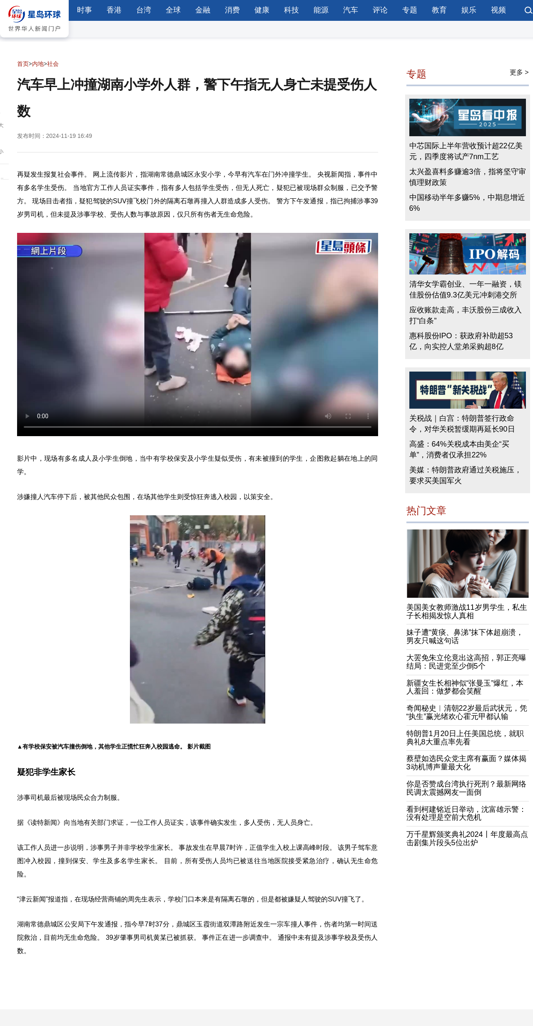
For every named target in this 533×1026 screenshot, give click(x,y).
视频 (498, 10)
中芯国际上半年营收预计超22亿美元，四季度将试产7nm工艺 (466, 151)
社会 (53, 63)
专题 (409, 10)
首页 (23, 63)
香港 (114, 10)
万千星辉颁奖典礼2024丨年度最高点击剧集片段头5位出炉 (467, 838)
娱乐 (468, 10)
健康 (261, 10)
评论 (380, 10)
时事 (84, 10)
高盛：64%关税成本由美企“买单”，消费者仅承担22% (459, 449)
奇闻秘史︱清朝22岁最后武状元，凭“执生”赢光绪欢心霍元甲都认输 (466, 712)
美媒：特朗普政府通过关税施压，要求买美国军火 (465, 475)
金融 (202, 10)
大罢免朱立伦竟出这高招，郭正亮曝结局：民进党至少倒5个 (466, 662)
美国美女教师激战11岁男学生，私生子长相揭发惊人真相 (466, 611)
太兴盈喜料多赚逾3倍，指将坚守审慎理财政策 (467, 177)
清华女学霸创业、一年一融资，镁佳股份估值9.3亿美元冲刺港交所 (465, 289)
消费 (232, 10)
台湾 (143, 10)
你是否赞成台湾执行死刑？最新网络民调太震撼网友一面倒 (466, 788)
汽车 (350, 10)
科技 (291, 10)
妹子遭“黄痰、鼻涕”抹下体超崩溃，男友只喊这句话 (465, 636)
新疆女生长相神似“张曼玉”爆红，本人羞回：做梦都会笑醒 (465, 687)
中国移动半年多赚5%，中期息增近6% (467, 202)
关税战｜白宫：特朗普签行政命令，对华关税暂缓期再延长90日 (462, 423)
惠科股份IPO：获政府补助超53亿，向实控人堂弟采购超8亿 (461, 341)
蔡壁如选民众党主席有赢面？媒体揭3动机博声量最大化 (466, 762)
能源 (321, 10)
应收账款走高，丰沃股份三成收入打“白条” (465, 315)
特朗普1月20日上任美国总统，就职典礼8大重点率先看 (465, 737)
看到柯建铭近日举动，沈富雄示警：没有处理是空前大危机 (466, 813)
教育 (439, 10)
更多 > (519, 72)
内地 (38, 63)
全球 (173, 10)
